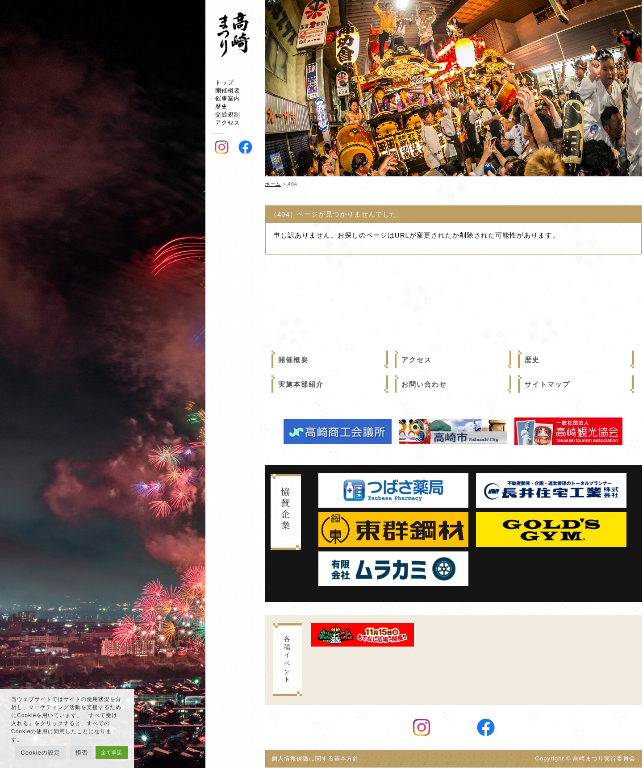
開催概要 (227, 90)
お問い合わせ (424, 384)
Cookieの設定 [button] (40, 752)
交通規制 (227, 114)
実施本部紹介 (301, 384)
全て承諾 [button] (111, 752)
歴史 (221, 106)
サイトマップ (547, 384)
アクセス (227, 122)
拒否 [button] (81, 752)
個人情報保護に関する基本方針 (318, 758)
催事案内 (227, 98)
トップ (224, 82)
